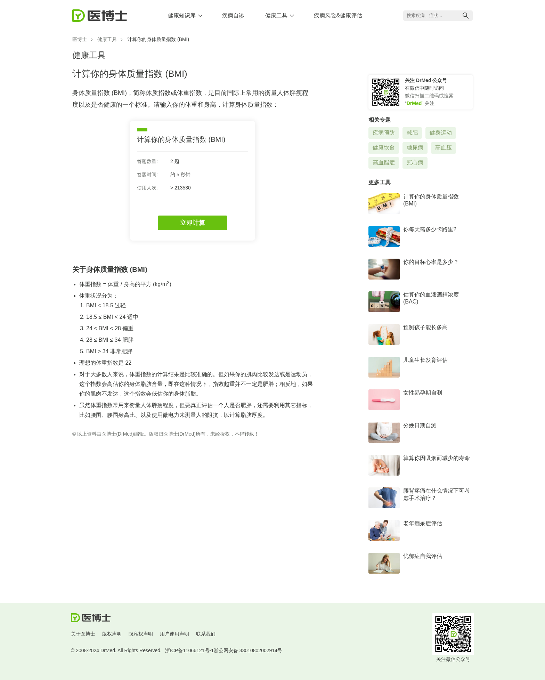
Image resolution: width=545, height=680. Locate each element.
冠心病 (415, 162)
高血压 (443, 148)
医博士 (79, 39)
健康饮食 (384, 148)
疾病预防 (384, 133)
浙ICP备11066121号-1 (189, 650)
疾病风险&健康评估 (338, 15)
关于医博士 (83, 634)
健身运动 (441, 133)
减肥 (412, 133)
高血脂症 (384, 162)
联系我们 (205, 634)
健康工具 (276, 15)
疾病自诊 (233, 15)
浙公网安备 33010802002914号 (248, 650)
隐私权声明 (141, 634)
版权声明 (112, 634)
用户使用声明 (174, 634)
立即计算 (192, 222)
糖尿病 (415, 148)
